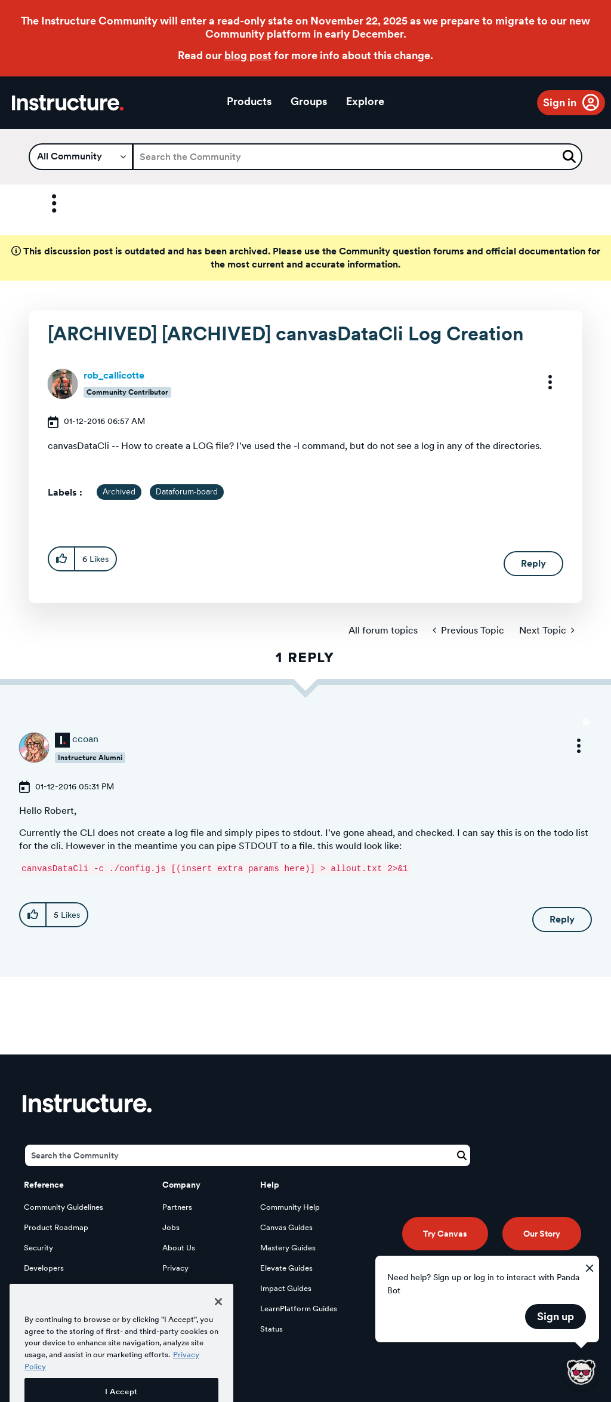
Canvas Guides (286, 1227)
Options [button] (43, 204)
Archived (119, 492)
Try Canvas (445, 1233)
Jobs (171, 1227)
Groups (309, 101)
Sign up (555, 1316)
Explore (365, 101)
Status (271, 1328)
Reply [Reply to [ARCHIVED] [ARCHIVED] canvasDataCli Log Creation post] (533, 563)
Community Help (290, 1207)
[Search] (357, 156)
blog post (247, 55)
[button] (542, 382)
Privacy (175, 1267)
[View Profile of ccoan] (85, 739)
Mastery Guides (288, 1247)
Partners (177, 1207)
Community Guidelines (63, 1207)
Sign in (559, 102)
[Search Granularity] (81, 156)
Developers (44, 1267)
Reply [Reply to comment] (562, 919)
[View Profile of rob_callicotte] (114, 375)
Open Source (47, 1288)
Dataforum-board (187, 492)
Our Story (541, 1233)
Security (38, 1247)
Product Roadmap (56, 1227)
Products (249, 101)
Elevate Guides (286, 1267)
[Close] (218, 1327)
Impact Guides (285, 1288)
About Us (178, 1247)
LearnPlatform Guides (298, 1308)
